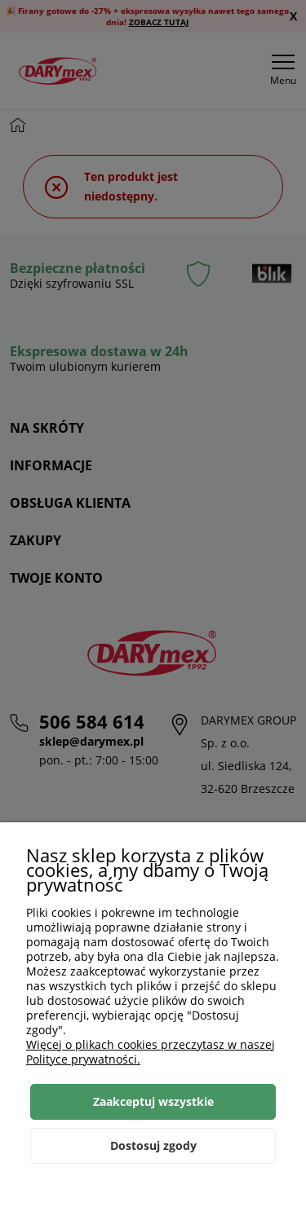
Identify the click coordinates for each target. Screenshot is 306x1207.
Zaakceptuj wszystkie (153, 1101)
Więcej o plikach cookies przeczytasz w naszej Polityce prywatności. (150, 1052)
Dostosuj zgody (153, 1145)
